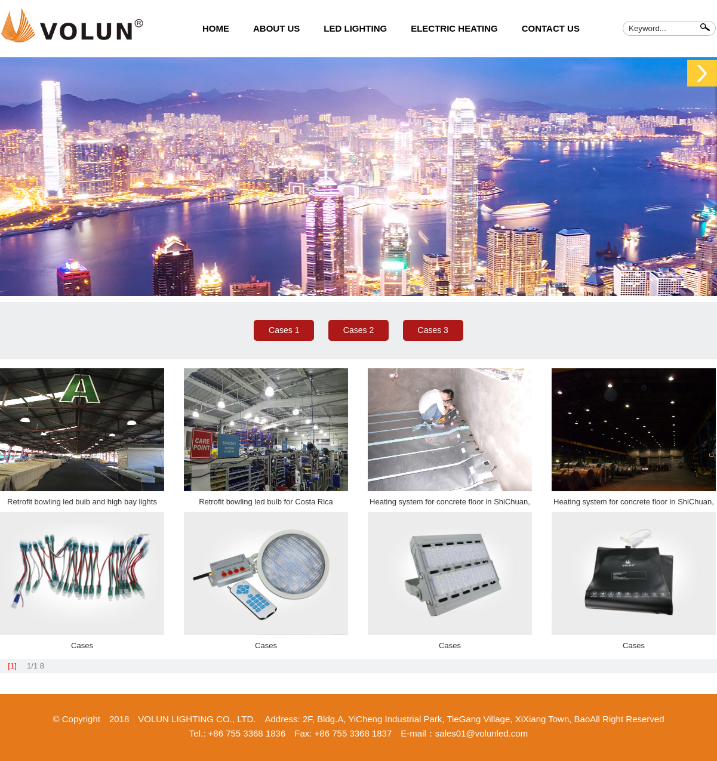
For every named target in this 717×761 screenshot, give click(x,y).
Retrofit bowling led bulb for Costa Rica (266, 501)
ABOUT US (276, 28)
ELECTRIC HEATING (454, 28)
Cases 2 (358, 330)
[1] (12, 665)
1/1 (32, 665)
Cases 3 (433, 330)
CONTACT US (551, 28)
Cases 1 (284, 330)
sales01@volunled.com (481, 733)
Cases (82, 645)
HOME (215, 28)
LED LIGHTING (355, 28)
